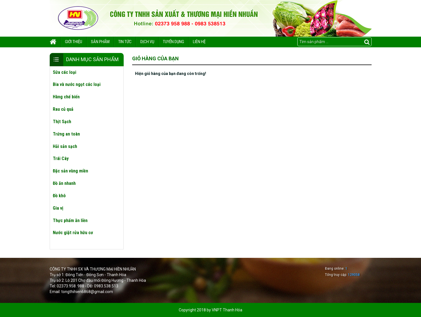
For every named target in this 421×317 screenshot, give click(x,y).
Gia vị (58, 208)
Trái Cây (61, 158)
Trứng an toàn (66, 134)
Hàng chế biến (66, 96)
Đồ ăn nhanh (64, 183)
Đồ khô (59, 195)
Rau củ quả (63, 109)
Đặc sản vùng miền (70, 171)
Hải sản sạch (65, 146)
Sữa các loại (64, 72)
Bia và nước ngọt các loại (77, 84)
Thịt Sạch (62, 121)
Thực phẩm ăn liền (70, 220)
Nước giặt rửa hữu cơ (73, 232)
